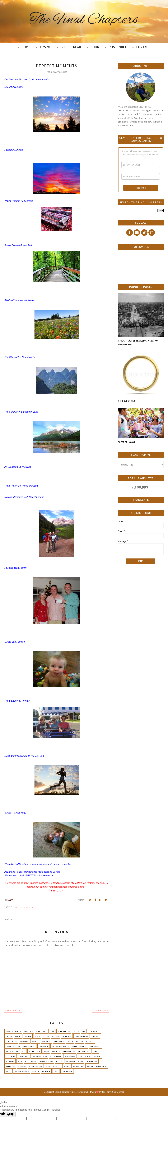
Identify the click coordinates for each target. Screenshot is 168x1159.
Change (27, 1036)
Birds (46, 1051)
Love (52, 1031)
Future (95, 1036)
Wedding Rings (22, 1071)
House (59, 1061)
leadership (67, 1071)
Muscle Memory (53, 1066)
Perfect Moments (23, 907)
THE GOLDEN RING (127, 400)
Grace (76, 1031)
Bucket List (83, 1051)
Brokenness (69, 1051)
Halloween (30, 1061)
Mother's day (35, 1066)
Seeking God (29, 1046)
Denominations (39, 1056)
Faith (46, 1036)
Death (70, 1041)
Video (8, 1071)
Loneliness (11, 1041)
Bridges (56, 1051)
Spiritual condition (97, 1066)
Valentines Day (79, 1046)
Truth (9, 1036)
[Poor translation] (10, 1114)
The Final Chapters (84, 20)
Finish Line (70, 1056)
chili (56, 1071)
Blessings (59, 1041)
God (20, 1061)
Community (94, 1031)
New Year (24, 1041)
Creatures (23, 1056)
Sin (83, 1031)
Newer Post (14, 1010)
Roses (66, 1066)
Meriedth (10, 1066)
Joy (23, 1051)
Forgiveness (64, 1031)
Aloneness (95, 1046)
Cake (95, 1051)
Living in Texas (13, 1046)
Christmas (41, 1031)
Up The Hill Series (60, 1046)
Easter (79, 1041)
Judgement (91, 1061)
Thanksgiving (81, 1036)
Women (35, 1071)
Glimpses (10, 1061)
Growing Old (12, 1051)
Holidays (66, 1036)
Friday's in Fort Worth (90, 1056)
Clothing (10, 1056)
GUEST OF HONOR (126, 442)
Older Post (99, 1010)
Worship (46, 1071)
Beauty (35, 1041)
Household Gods (74, 1061)
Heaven (55, 1036)
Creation (28, 1031)
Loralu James (61, 1091)
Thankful (43, 1046)
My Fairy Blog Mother (113, 1091)
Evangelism (55, 1056)
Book (17, 1036)
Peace (37, 1036)
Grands (89, 1041)
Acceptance (34, 1051)
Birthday (46, 1041)
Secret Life (78, 1066)
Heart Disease (46, 1061)
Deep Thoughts (13, 1031)
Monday (22, 1066)
